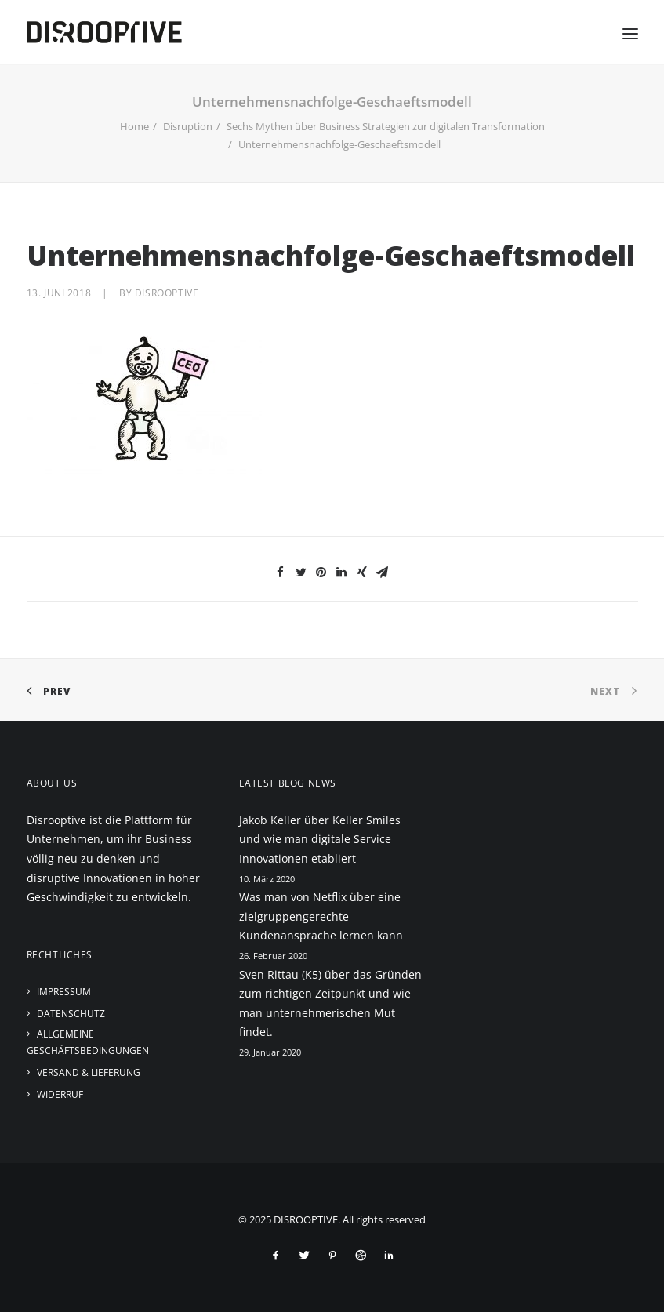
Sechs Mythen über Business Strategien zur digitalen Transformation (386, 126)
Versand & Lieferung (88, 1072)
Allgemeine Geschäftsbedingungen (88, 1042)
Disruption (187, 126)
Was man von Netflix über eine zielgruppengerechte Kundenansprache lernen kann (321, 916)
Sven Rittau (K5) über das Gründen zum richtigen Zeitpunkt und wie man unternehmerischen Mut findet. (330, 1003)
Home (134, 126)
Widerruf (60, 1094)
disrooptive (167, 293)
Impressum (64, 991)
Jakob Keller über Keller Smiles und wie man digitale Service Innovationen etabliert (320, 839)
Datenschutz (71, 1013)
